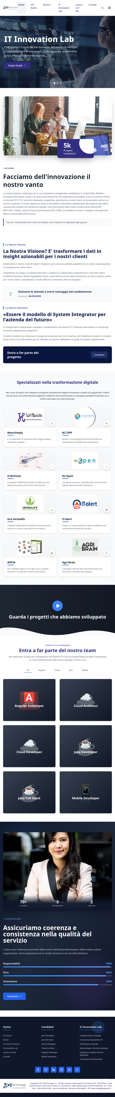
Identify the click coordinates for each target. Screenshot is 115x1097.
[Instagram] (61, 1070)
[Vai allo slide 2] (57, 83)
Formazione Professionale (91, 1059)
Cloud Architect (48, 1048)
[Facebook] (38, 1070)
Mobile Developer (49, 1056)
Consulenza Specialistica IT (91, 1040)
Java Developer (48, 1035)
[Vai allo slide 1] (54, 83)
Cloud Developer (49, 1044)
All (28, 670)
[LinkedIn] (54, 1070)
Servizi (6, 1040)
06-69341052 (34, 296)
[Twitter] (46, 1070)
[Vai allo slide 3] (60, 83)
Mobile (85, 670)
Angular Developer (50, 1052)
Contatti (93, 4)
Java (71, 670)
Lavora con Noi (79, 7)
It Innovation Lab (10, 1048)
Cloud (57, 670)
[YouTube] (69, 1070)
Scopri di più (17, 65)
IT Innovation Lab (63, 7)
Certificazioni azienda (89, 1044)
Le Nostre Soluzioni (11, 1044)
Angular (41, 670)
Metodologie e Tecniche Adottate (94, 1048)
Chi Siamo (34, 6)
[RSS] (77, 1070)
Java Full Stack (48, 1040)
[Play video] (57, 606)
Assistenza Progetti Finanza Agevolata (91, 1053)
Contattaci (99, 354)
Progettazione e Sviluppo (90, 1035)
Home (21, 4)
